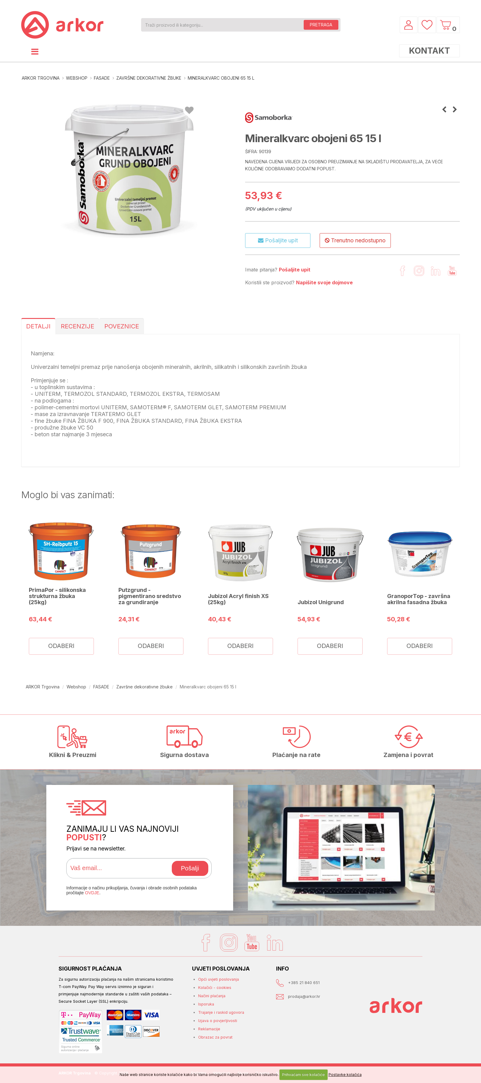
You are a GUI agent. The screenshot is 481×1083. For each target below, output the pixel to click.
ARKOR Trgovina (41, 78)
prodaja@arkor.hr (304, 996)
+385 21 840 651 (304, 982)
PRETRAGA (321, 24)
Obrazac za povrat (215, 1037)
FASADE (102, 78)
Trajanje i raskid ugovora (221, 1012)
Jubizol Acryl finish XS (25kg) (238, 599)
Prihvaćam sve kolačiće (303, 1074)
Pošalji (190, 868)
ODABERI (61, 645)
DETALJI (38, 326)
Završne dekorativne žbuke (148, 78)
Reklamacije (209, 1029)
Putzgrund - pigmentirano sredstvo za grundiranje (149, 596)
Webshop (76, 78)
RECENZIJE (77, 326)
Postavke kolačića (345, 1074)
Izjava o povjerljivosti (217, 1020)
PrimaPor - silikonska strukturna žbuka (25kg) (57, 596)
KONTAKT (429, 51)
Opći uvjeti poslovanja (218, 979)
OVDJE (92, 892)
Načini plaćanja (211, 996)
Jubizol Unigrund (321, 602)
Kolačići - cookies (214, 987)
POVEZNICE (121, 326)
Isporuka (206, 1004)
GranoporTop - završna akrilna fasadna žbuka (418, 599)
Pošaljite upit (278, 240)
